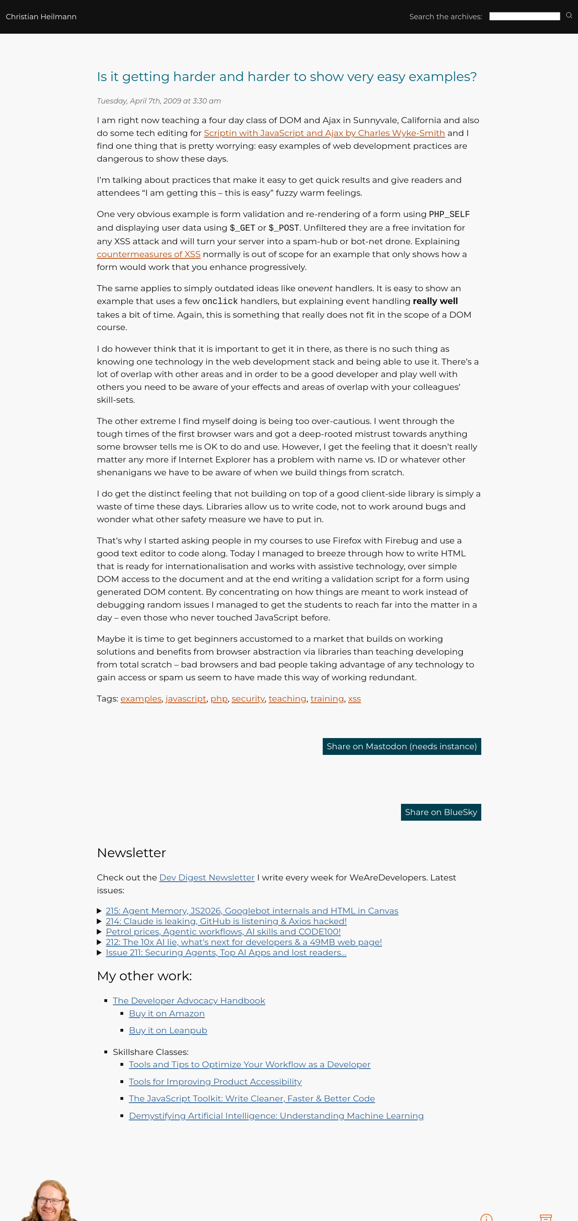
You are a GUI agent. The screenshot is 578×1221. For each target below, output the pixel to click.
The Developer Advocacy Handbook (189, 999)
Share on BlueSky (440, 811)
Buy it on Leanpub (168, 1029)
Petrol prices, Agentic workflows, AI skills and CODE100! (223, 930)
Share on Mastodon (399, 745)
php (219, 697)
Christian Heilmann (41, 16)
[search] (569, 16)
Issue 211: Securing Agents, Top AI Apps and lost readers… (226, 951)
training (327, 697)
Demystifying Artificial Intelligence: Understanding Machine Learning (276, 1114)
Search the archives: (445, 16)
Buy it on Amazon (167, 1012)
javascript (186, 697)
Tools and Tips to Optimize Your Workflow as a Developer (249, 1063)
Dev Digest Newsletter (207, 876)
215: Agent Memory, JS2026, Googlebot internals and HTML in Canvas (252, 909)
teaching (287, 697)
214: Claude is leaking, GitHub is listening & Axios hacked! (226, 920)
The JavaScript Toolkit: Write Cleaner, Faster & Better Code (252, 1097)
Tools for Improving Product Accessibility (215, 1080)
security (248, 697)
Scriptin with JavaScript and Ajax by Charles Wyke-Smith (324, 133)
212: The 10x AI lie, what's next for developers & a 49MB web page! (244, 940)
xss (354, 697)
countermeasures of (149, 253)
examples (140, 697)
